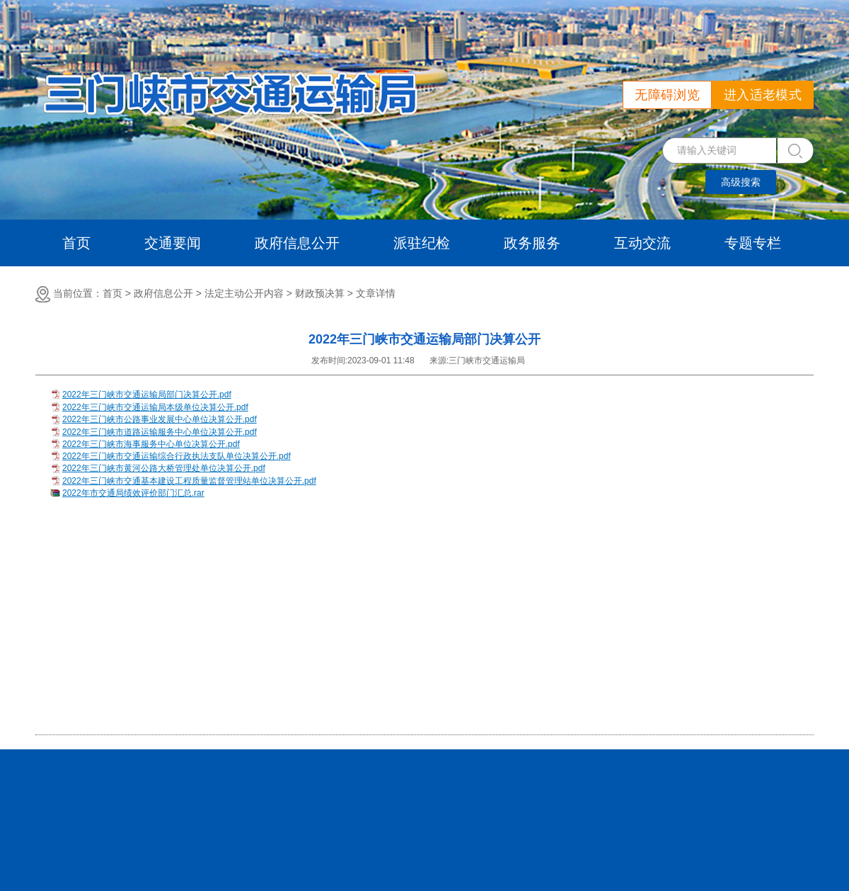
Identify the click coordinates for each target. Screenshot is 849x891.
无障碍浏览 (667, 95)
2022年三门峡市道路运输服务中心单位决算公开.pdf (159, 432)
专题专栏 (752, 243)
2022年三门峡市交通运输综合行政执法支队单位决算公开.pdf (176, 456)
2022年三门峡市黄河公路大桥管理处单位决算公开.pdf (163, 468)
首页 (76, 243)
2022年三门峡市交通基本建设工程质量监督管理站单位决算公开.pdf (189, 481)
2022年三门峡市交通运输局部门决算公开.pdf (146, 394)
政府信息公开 (297, 243)
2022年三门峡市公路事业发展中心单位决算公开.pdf (159, 419)
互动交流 (642, 243)
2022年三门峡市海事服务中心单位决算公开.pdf (151, 444)
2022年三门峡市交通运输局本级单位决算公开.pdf (155, 407)
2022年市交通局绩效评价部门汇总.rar (133, 493)
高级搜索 (741, 182)
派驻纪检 (421, 243)
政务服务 (532, 243)
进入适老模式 (763, 95)
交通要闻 (172, 243)
